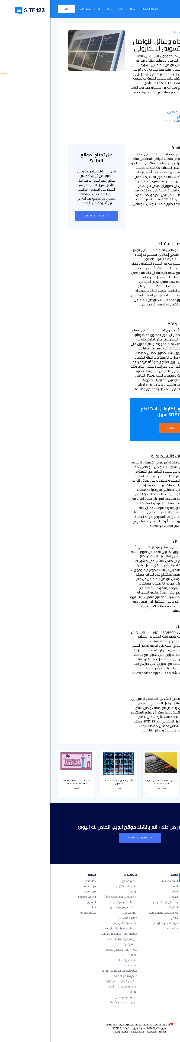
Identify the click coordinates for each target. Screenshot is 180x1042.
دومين (83, 891)
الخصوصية (102, 1031)
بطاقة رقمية (80, 944)
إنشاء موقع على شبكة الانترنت (47, 216)
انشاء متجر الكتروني (76, 886)
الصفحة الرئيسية (100, 9)
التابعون (41, 901)
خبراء (43, 907)
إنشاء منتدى (80, 965)
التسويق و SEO (132, 32)
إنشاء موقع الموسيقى (74, 923)
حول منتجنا (40, 880)
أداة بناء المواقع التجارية (74, 901)
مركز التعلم (155, 32)
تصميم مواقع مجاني (76, 996)
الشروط (113, 1031)
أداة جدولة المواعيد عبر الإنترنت (71, 981)
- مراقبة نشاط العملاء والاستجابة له (139, 121)
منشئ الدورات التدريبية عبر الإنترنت (69, 970)
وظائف (37, 896)
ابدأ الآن (121, 428)
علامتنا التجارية (38, 912)
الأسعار (83, 9)
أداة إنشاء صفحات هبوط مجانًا (71, 896)
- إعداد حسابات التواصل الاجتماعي (139, 112)
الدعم (59, 9)
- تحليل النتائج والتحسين (147, 125)
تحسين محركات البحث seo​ (73, 1002)
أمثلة (71, 9)
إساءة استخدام (88, 1031)
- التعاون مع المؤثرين (148, 130)
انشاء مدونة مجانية (76, 959)
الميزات (125, 891)
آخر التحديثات (122, 928)
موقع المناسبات (78, 917)
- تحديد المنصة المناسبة (146, 107)
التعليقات (124, 896)
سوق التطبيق (117, 923)
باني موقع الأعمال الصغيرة (72, 938)
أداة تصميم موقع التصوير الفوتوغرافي (73, 910)
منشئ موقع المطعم (75, 975)
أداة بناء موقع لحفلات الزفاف (71, 928)
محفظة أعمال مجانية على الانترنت (69, 933)
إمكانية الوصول (71, 1031)
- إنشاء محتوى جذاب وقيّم (144, 116)
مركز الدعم (40, 886)
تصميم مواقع (79, 880)
